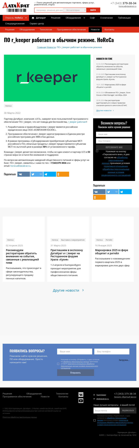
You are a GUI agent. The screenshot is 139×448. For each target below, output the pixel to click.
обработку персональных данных (115, 160)
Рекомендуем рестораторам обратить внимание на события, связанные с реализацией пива (112, 66)
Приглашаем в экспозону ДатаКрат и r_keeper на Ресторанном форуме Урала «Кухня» (111, 76)
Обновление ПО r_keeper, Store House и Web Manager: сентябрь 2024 (113, 93)
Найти (93, 10)
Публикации (124, 17)
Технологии (46, 29)
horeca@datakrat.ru (127, 6)
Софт (92, 17)
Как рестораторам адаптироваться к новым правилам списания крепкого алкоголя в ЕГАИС (111, 103)
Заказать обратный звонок (125, 397)
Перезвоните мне (114, 147)
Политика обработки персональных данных (20, 417)
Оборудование (73, 17)
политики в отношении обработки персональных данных (116, 169)
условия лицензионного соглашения (116, 174)
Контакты (109, 29)
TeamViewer (101, 395)
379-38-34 (123, 3)
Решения (55, 17)
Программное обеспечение (71, 29)
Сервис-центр (37, 23)
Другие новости (104, 110)
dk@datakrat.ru (102, 399)
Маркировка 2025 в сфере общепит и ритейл (111, 85)
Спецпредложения (15, 23)
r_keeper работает (77, 121)
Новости (95, 29)
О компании (106, 17)
